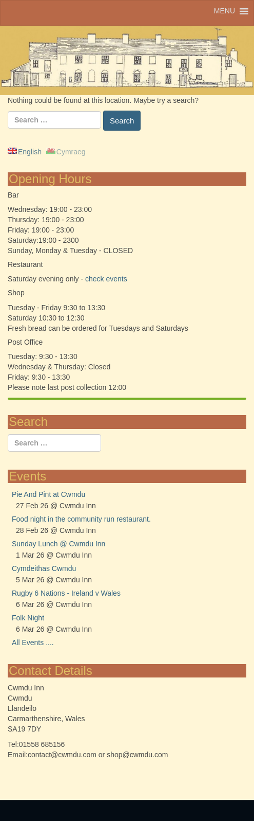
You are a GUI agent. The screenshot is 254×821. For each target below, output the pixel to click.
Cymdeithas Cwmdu (44, 568)
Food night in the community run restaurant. (81, 519)
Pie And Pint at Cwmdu (48, 494)
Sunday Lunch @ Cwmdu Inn (58, 544)
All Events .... (33, 642)
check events (106, 279)
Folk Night (28, 618)
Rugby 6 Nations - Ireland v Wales (66, 593)
